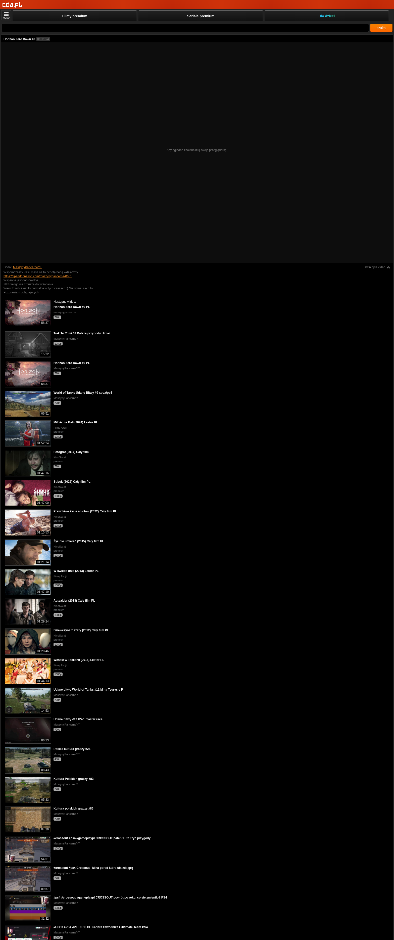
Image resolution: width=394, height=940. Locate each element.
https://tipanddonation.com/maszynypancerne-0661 (38, 276)
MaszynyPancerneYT (27, 267)
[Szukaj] (185, 28)
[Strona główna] (12, 5)
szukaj (381, 28)
